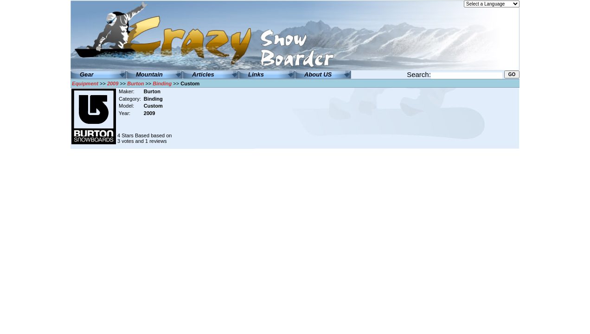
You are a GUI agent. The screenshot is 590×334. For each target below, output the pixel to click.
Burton (135, 83)
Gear (87, 74)
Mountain (149, 74)
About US (318, 74)
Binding (162, 83)
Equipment (85, 83)
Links (256, 74)
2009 (112, 83)
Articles (203, 74)
